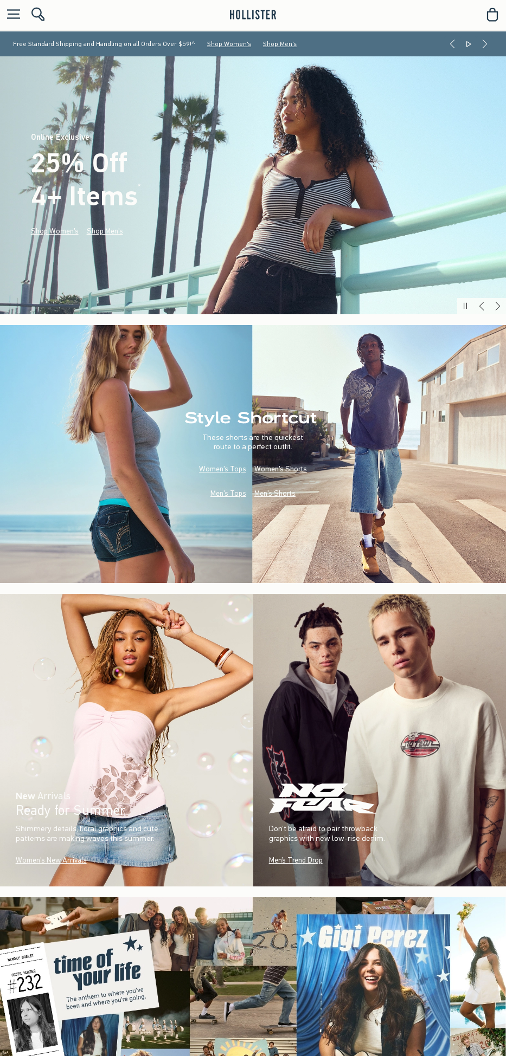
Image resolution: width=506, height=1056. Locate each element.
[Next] (485, 44)
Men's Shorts (275, 493)
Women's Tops (222, 469)
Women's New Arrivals (51, 860)
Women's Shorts (280, 469)
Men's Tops (228, 493)
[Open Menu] (11, 15)
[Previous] (452, 44)
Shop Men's (280, 44)
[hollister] (253, 14)
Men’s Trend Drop (295, 860)
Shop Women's (229, 44)
